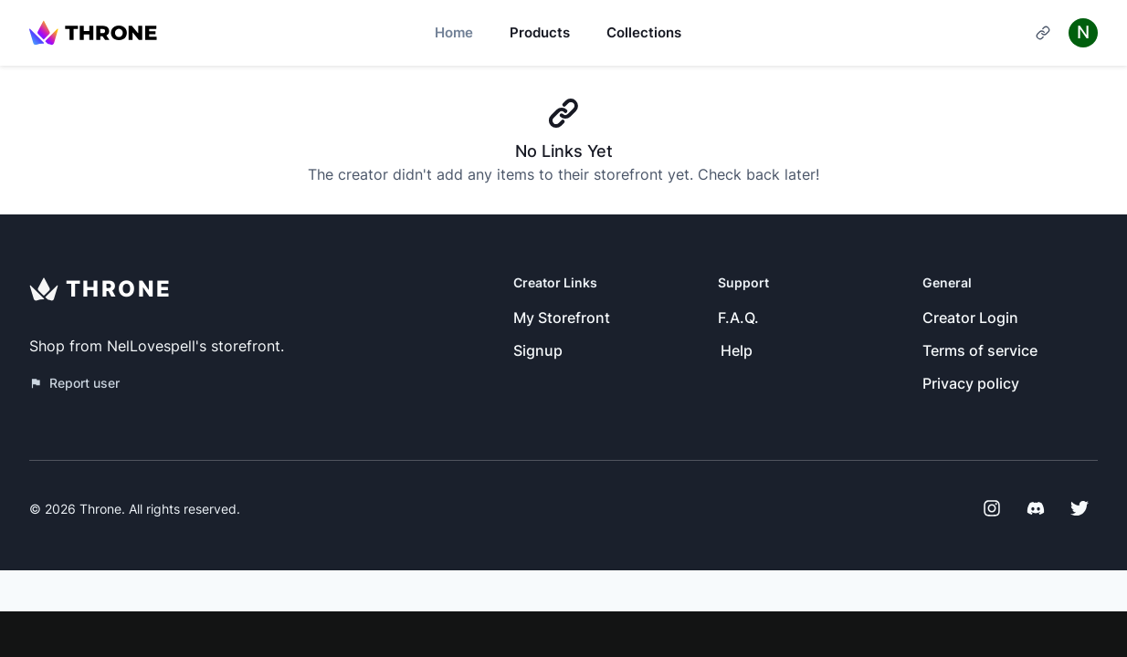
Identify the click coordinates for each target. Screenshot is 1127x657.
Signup (538, 350)
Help (737, 350)
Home (454, 32)
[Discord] (1035, 508)
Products (540, 32)
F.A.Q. (738, 317)
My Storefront (561, 317)
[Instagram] (992, 508)
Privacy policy (970, 383)
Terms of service (979, 350)
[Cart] (1043, 33)
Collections (643, 32)
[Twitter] (1079, 508)
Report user (74, 383)
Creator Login (970, 317)
